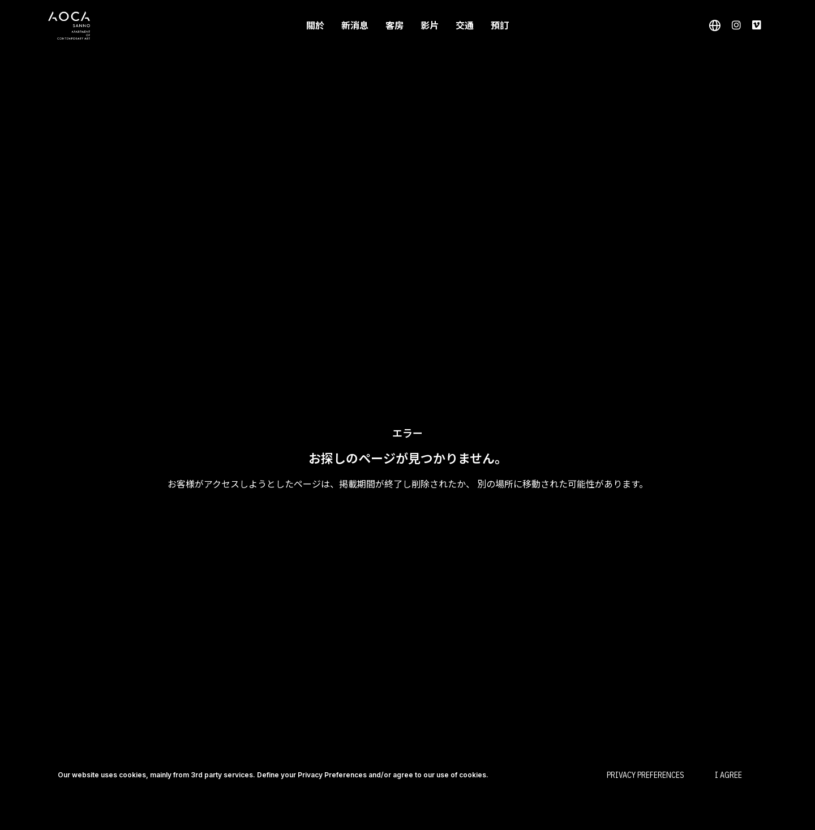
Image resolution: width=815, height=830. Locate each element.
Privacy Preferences (645, 775)
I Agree (728, 775)
